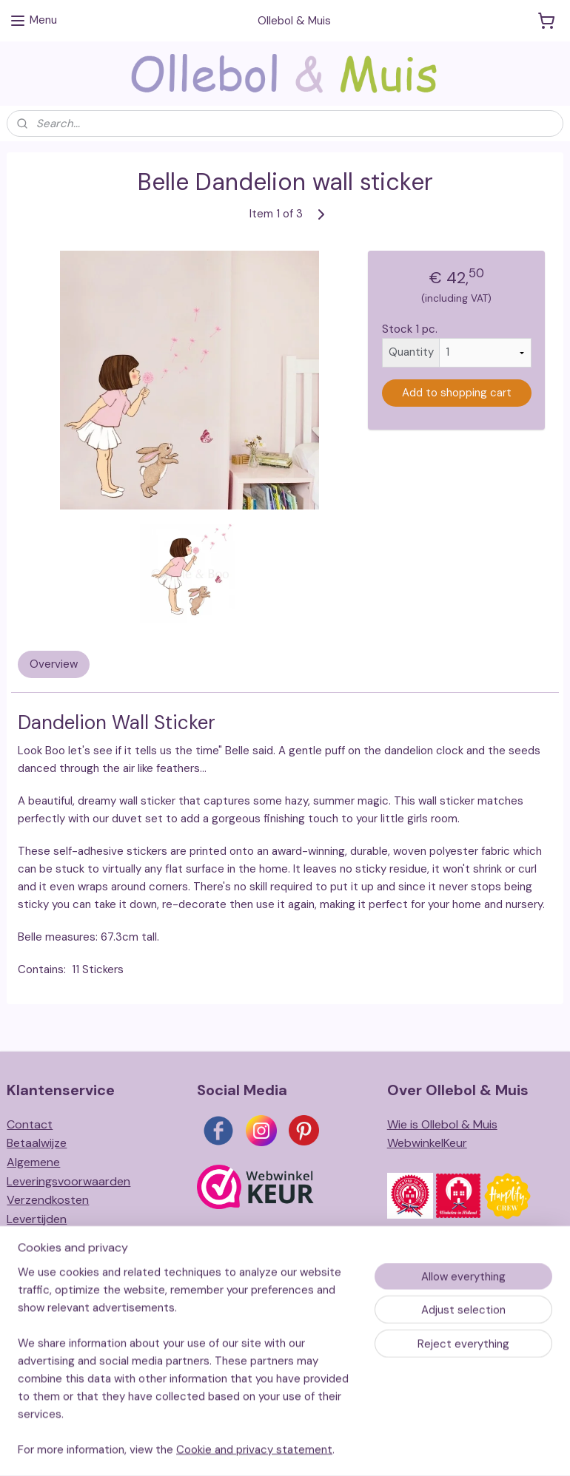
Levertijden (37, 1219)
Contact (30, 1124)
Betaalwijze (37, 1143)
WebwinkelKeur (427, 1143)
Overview (54, 664)
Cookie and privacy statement (254, 1467)
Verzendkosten (48, 1200)
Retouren (32, 1237)
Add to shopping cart (457, 392)
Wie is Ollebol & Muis (442, 1124)
